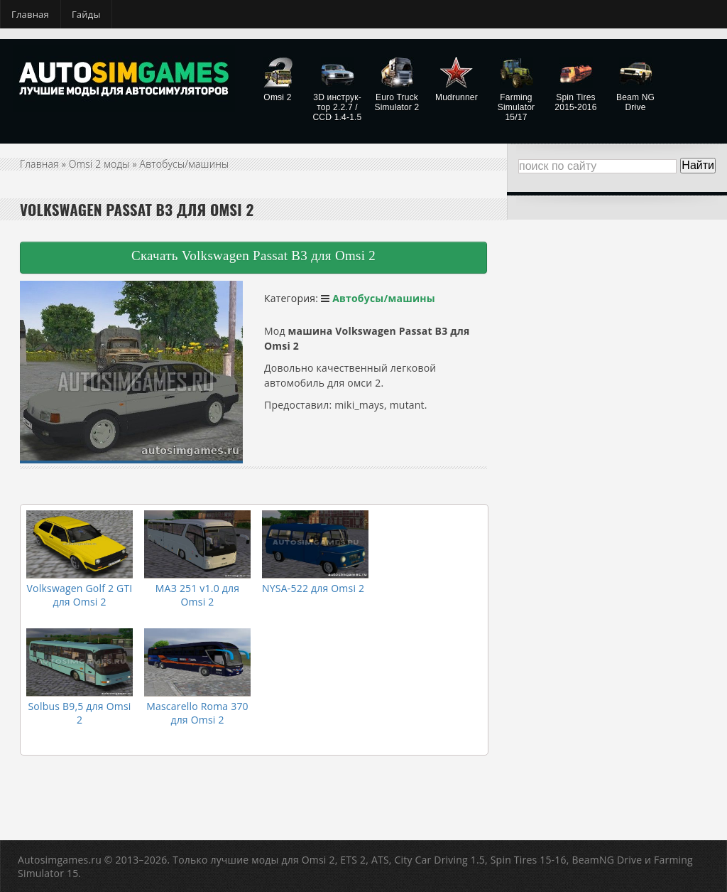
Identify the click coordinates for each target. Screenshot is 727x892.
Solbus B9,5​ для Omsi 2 (79, 712)
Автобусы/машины (184, 164)
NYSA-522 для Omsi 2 (313, 588)
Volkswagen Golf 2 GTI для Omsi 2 (80, 594)
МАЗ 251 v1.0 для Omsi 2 (197, 594)
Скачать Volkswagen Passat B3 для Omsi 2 (253, 255)
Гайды (86, 14)
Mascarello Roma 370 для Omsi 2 (197, 712)
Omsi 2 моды (99, 164)
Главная (30, 14)
